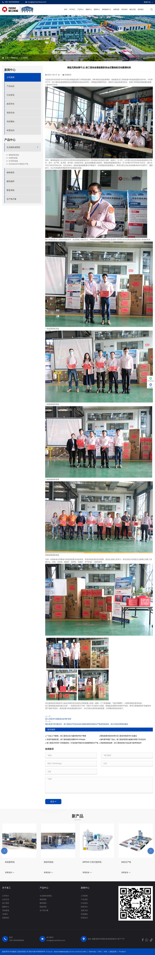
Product (122, 951)
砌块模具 (10, 172)
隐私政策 (113, 951)
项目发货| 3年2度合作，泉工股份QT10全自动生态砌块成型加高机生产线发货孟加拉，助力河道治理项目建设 (86, 724)
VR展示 (5, 914)
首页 (65, 9)
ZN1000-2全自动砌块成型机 (17, 862)
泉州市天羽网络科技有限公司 (62, 952)
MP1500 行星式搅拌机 (130, 862)
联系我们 (141, 9)
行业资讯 (10, 95)
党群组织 (5, 918)
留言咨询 (124, 9)
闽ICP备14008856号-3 (38, 951)
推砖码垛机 (87, 862)
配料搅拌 (10, 181)
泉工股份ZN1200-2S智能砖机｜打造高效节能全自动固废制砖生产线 (72, 743)
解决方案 (133, 9)
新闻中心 (97, 9)
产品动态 (10, 86)
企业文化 (5, 899)
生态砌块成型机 (13, 147)
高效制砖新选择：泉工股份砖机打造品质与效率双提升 (121, 743)
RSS (99, 951)
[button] (4, 851)
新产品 (77, 816)
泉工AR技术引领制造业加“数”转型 (58, 719)
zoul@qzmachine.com (37, 2)
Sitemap (92, 951)
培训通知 (10, 121)
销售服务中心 (106, 9)
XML (105, 951)
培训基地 (5, 910)
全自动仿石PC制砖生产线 (18, 164)
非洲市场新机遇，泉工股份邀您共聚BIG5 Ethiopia (65, 739)
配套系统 (10, 190)
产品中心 (81, 9)
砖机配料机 (48, 862)
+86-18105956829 (12, 2)
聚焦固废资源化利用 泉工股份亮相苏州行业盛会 (118, 736)
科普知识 (10, 130)
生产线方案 (11, 199)
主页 (7, 57)
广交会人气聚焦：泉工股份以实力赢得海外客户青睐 (66, 736)
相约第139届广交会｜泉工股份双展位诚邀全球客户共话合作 (123, 739)
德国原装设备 (14, 155)
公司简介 (5, 896)
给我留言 (68, 75)
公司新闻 (24, 57)
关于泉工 (72, 9)
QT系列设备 (13, 161)
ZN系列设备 (13, 158)
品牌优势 (116, 9)
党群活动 (10, 112)
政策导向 (10, 103)
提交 (53, 801)
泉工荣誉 (5, 903)
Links (84, 951)
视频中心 (89, 9)
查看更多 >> (9, 872)
